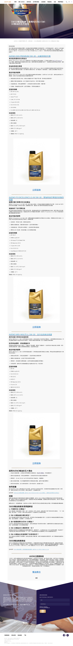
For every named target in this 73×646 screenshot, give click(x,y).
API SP (54, 60)
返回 (36, 578)
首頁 (15, 2)
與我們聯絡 (60, 2)
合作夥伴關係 (36, 2)
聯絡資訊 (20, 635)
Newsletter (24, 29)
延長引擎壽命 (41, 473)
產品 (55, 2)
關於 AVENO (22, 2)
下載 (25, 635)
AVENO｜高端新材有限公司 (20, 41)
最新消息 (29, 2)
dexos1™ (60, 60)
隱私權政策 (45, 606)
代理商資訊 (6, 635)
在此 (44, 607)
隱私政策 (13, 635)
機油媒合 (50, 2)
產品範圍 (43, 2)
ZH (71, 1)
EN (69, 1)
